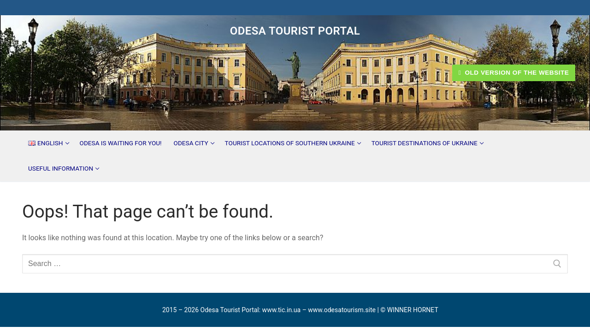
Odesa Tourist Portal (295, 30)
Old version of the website (514, 72)
